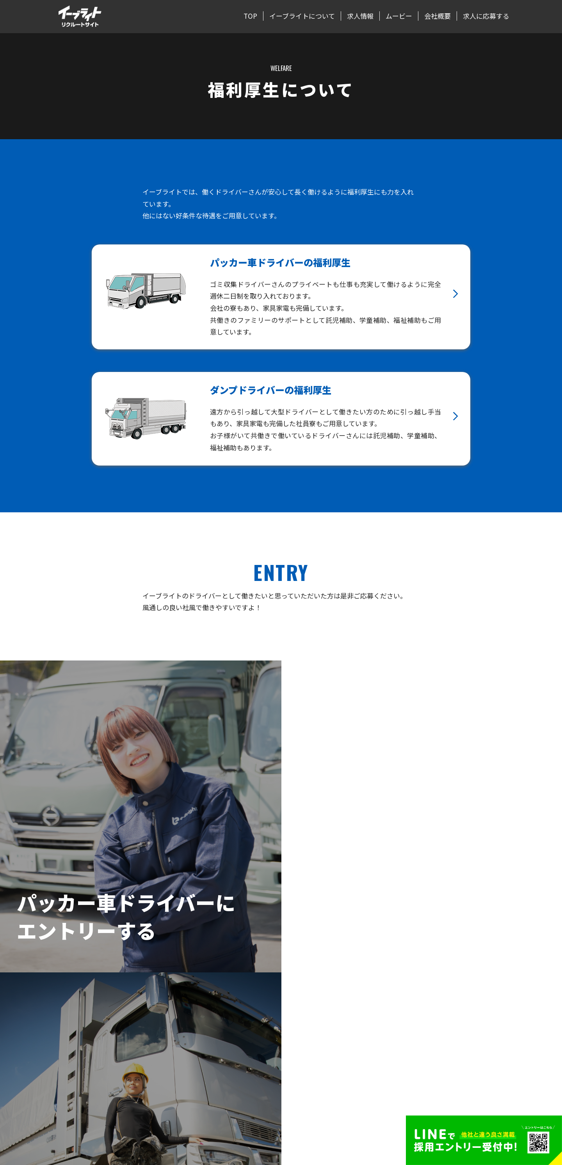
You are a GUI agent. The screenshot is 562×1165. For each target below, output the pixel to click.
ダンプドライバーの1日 (312, 1027)
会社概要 (437, 16)
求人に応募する (486, 16)
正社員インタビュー (308, 1054)
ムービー (399, 16)
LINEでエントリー (444, 1041)
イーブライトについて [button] (302, 16)
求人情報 (360, 16)
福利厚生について (305, 1041)
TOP (250, 16)
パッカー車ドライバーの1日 (318, 1014)
